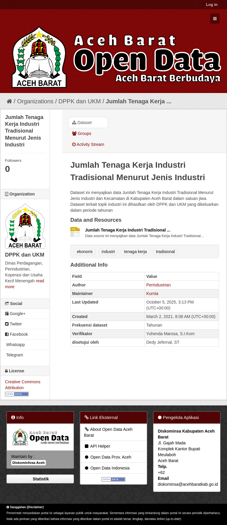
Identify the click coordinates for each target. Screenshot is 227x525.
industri (108, 251)
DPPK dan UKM (80, 101)
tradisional (165, 251)
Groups (81, 133)
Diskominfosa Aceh (28, 463)
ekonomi (85, 251)
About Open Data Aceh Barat (108, 432)
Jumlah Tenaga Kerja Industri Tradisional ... (127, 230)
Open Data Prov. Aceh (107, 457)
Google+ (15, 313)
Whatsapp (15, 344)
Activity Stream (88, 144)
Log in (212, 4)
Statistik (40, 479)
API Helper (97, 446)
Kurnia (152, 293)
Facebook (16, 334)
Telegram (14, 355)
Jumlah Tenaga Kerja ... (138, 101)
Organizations (35, 101)
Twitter (13, 324)
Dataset (82, 122)
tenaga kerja (135, 251)
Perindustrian (158, 285)
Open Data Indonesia (106, 468)
